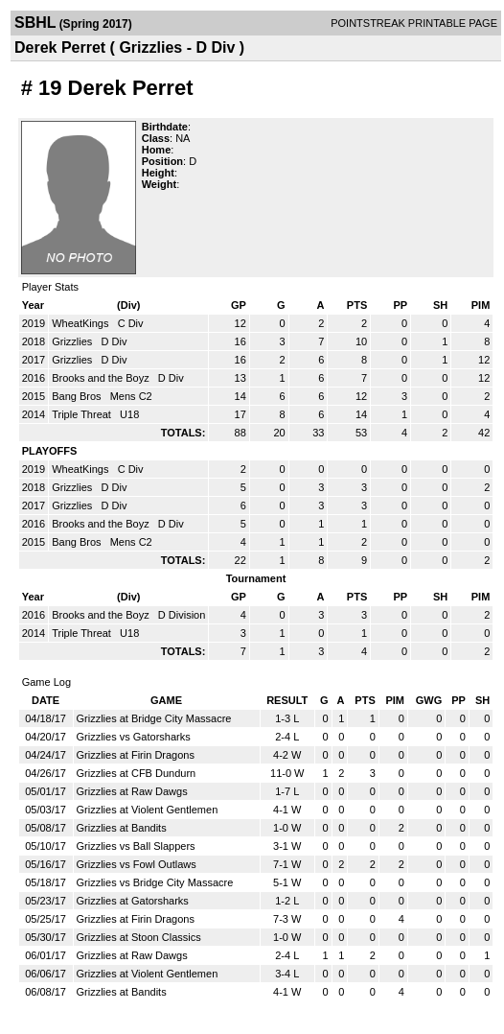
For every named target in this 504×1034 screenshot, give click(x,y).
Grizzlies (73, 341)
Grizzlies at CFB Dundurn (136, 773)
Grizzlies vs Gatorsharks (134, 736)
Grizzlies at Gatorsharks (133, 900)
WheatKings (81, 323)
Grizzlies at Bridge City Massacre (154, 718)
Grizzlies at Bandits (122, 828)
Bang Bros (77, 396)
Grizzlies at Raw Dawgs (132, 791)
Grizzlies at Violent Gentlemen (147, 809)
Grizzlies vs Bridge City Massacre (155, 882)
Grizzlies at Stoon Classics (139, 937)
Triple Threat (83, 414)
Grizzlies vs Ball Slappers (136, 846)
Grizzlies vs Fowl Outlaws (136, 864)
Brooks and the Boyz (102, 378)
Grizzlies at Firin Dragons (136, 755)
